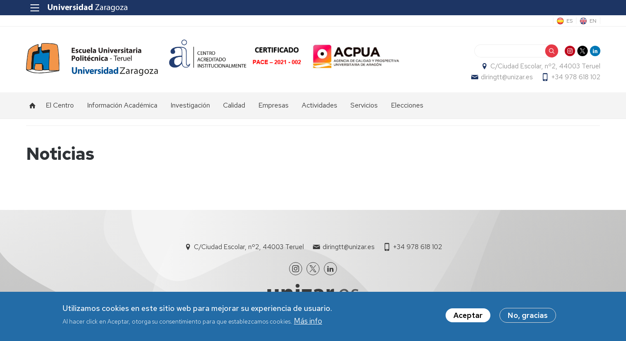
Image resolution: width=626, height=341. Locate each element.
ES (569, 20)
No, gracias (528, 316)
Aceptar (468, 316)
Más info (308, 322)
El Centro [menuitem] (60, 105)
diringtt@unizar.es (506, 77)
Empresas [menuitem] (273, 105)
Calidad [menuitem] (234, 105)
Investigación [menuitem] (190, 105)
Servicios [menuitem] (364, 105)
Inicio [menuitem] (32, 106)
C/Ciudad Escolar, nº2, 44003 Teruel (545, 66)
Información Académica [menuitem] (122, 105)
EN (592, 20)
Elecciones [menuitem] (407, 105)
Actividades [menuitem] (319, 105)
